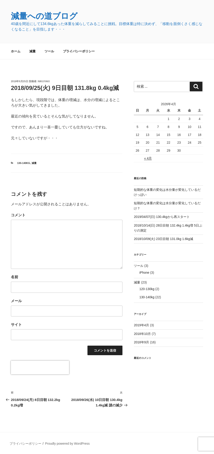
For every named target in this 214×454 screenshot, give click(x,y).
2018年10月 (142, 334)
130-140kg (23, 163)
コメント (18, 215)
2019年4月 (141, 325)
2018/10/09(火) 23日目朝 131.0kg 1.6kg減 (163, 239)
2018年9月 (141, 342)
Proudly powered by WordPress (67, 443)
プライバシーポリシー (79, 51)
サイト (16, 324)
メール (16, 301)
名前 (14, 277)
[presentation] (40, 367)
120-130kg (146, 289)
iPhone (144, 272)
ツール (49, 51)
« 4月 (148, 158)
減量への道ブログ (44, 16)
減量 (32, 51)
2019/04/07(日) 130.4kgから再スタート (161, 217)
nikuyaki (44, 81)
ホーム (15, 51)
